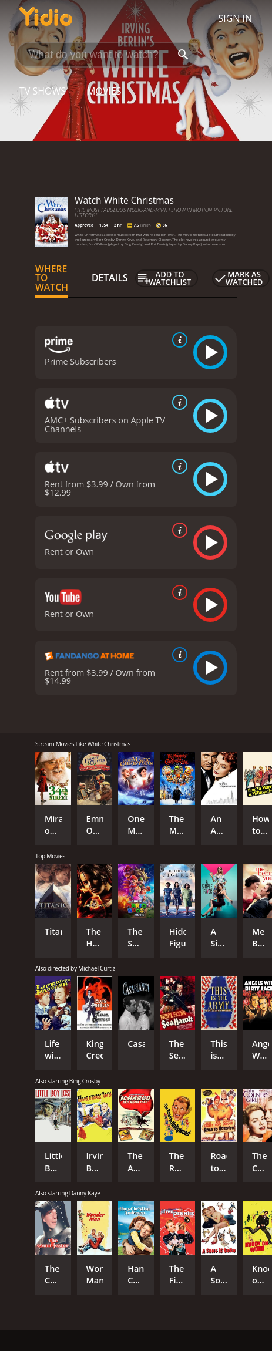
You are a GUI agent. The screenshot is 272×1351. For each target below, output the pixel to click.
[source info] (177, 340)
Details (110, 277)
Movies (104, 91)
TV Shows (42, 91)
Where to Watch (51, 278)
